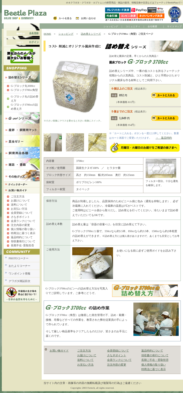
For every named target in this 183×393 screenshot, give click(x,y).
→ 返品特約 (164, 137)
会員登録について (118, 350)
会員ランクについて (119, 359)
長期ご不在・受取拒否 (155, 359)
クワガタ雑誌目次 (19, 281)
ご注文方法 (84, 350)
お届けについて (86, 355)
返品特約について (152, 350)
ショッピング (111, 26)
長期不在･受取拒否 (22, 245)
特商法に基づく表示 (153, 369)
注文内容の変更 (116, 364)
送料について (85, 359)
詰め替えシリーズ (91, 33)
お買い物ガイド (59, 350)
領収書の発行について (155, 355)
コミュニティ (133, 26)
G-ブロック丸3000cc (23, 85)
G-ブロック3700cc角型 (24, 90)
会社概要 (152, 26)
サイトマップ (174, 26)
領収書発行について (23, 241)
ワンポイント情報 (19, 273)
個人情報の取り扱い (153, 364)
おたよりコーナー (19, 265)
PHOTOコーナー (19, 258)
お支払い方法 (85, 364)
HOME (47, 33)
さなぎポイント (116, 355)
